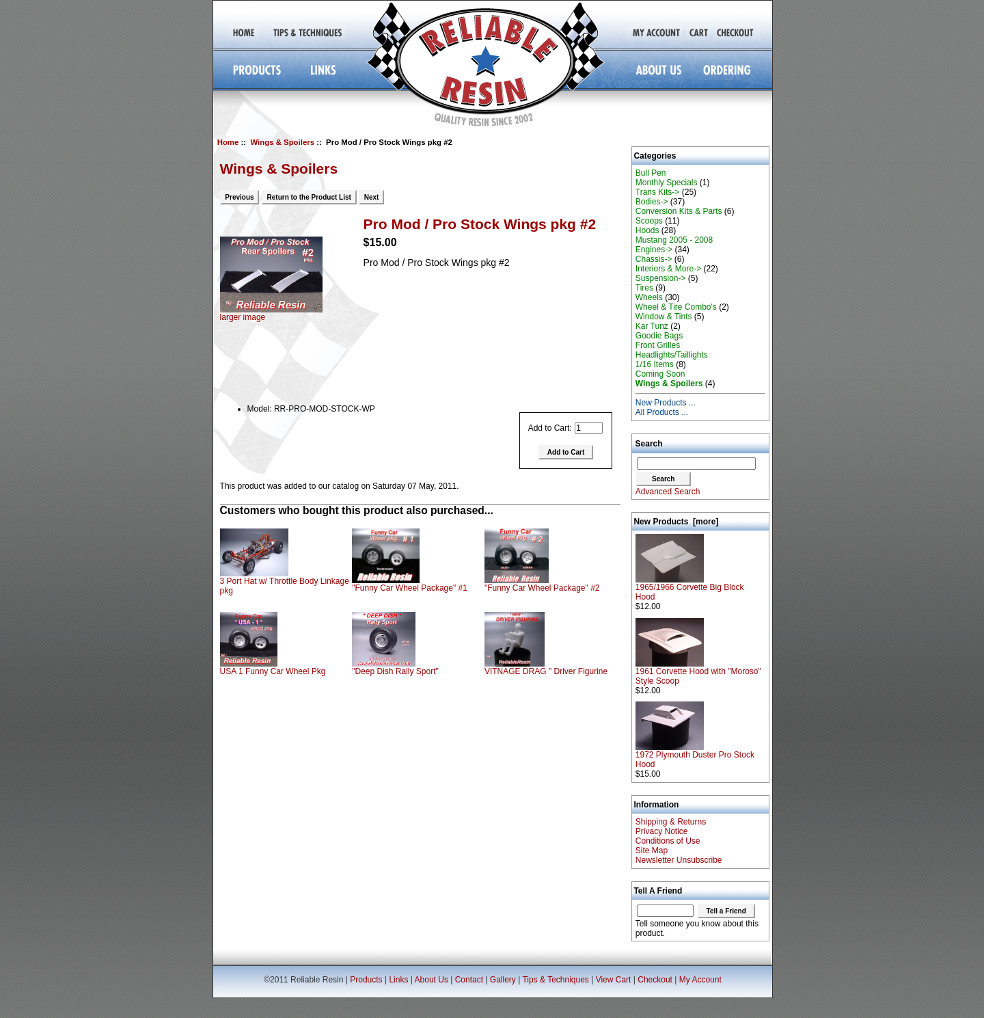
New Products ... (666, 402)
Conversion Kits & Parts (679, 211)
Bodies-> (652, 201)
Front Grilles (658, 345)
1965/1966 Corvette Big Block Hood (690, 588)
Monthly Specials (667, 182)
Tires (644, 288)
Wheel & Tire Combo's (676, 307)
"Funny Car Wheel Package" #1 (409, 588)
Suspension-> (661, 278)
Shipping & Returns (671, 822)
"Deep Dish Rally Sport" (395, 671)
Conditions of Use (668, 841)
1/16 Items (655, 364)
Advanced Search (668, 491)
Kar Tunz (652, 326)
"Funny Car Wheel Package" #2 (542, 588)
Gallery (503, 979)
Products (366, 979)
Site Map (652, 850)
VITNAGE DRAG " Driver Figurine (545, 671)
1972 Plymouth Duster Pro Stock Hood (695, 755)
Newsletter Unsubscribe (679, 860)
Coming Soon (660, 374)
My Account (700, 979)
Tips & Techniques (555, 979)
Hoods (647, 230)
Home (228, 142)
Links (398, 979)
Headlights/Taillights (672, 355)
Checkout (655, 979)
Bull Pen (651, 173)
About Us (431, 979)
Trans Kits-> (658, 192)
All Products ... (662, 412)
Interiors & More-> (668, 268)
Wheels (649, 297)
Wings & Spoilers (282, 142)
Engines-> (654, 249)
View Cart (613, 979)
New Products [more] (675, 521)
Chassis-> (654, 259)
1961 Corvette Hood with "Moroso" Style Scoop (698, 672)
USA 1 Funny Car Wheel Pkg (273, 671)
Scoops (649, 221)
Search (649, 443)
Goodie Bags (659, 335)
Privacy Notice (662, 831)
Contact (469, 979)
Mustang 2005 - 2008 (674, 240)
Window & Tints (664, 316)
